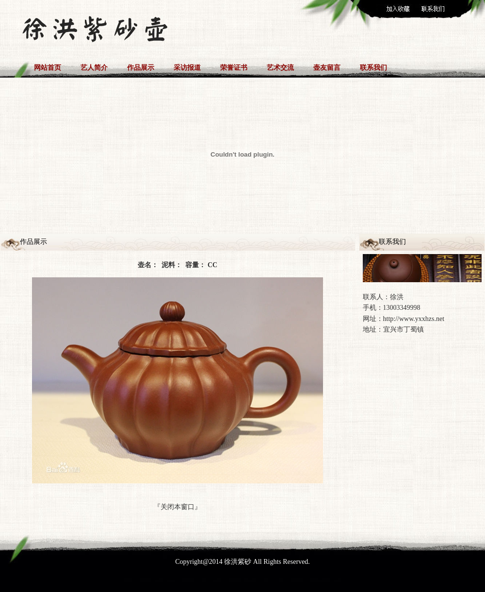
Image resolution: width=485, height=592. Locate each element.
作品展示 (140, 67)
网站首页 (47, 67)
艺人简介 (94, 67)
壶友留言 (326, 67)
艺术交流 (280, 67)
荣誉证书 (233, 67)
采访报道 (187, 67)
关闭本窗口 (177, 507)
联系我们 (373, 67)
